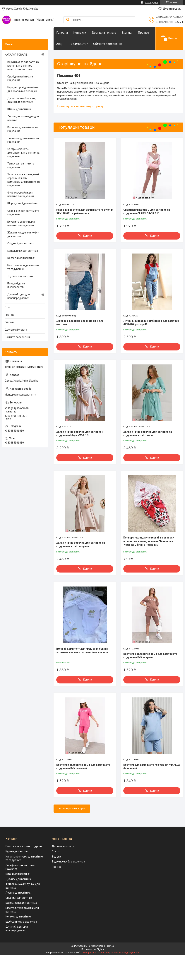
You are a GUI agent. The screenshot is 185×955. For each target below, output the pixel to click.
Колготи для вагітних (18, 916)
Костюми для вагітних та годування (22, 129)
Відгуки (127, 32)
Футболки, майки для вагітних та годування (20, 194)
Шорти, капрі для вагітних (23, 203)
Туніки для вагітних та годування (20, 165)
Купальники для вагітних (22, 250)
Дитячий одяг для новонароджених (18, 296)
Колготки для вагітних (21, 257)
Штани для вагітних (19, 109)
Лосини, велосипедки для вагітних (23, 118)
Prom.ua (110, 946)
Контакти (79, 32)
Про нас (143, 32)
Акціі (59, 44)
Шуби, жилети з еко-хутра (21, 921)
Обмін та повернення (107, 44)
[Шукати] (68, 20)
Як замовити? (78, 44)
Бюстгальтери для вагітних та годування (24, 267)
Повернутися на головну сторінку (80, 106)
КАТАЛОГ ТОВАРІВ (16, 54)
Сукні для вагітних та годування (20, 78)
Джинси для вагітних (18, 879)
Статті (8, 307)
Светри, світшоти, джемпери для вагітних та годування (23, 153)
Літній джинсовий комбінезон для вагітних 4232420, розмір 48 (151, 322)
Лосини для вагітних (18, 892)
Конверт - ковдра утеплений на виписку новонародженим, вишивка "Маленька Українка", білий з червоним (148, 541)
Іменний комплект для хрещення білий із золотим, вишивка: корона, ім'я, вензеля (82, 650)
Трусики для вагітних (20, 276)
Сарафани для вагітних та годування (23, 212)
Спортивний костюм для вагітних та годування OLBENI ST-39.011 (146, 211)
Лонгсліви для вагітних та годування (23, 140)
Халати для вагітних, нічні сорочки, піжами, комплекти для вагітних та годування (23, 180)
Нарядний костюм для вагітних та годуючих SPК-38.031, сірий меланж (84, 211)
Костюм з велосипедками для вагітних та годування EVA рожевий (83, 766)
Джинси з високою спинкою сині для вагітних (80, 322)
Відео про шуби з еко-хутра (68, 861)
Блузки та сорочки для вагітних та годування (21, 223)
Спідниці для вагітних (20, 243)
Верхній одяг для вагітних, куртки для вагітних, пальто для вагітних (23, 66)
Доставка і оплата (104, 32)
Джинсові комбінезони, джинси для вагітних (21, 100)
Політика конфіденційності (125, 952)
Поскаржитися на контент (95, 952)
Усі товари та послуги (72, 808)
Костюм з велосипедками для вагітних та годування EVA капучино (150, 655)
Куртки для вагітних (18, 851)
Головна (62, 32)
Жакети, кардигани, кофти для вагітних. (23, 234)
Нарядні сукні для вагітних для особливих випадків (23, 89)
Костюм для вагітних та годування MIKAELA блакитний (151, 766)
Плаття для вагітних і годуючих (25, 846)
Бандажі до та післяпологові (16, 285)
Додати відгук (172, 8)
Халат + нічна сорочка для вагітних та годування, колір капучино (80, 544)
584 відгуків (151, 2)
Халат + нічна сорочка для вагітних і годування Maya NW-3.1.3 (79, 433)
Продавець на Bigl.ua (92, 949)
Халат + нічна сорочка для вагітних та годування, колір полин (147, 433)
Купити (87, 235)
